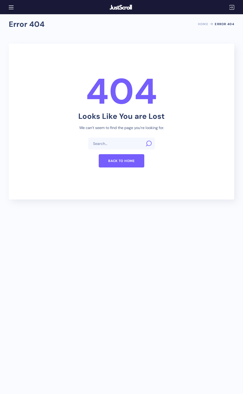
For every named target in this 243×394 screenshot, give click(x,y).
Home (203, 24)
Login (231, 7)
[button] (121, 160)
